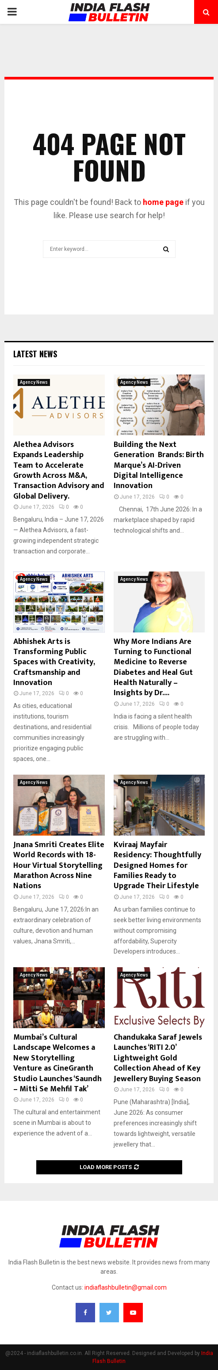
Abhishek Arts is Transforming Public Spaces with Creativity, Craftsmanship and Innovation (54, 662)
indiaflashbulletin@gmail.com (125, 1287)
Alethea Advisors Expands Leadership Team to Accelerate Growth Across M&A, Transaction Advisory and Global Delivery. (58, 470)
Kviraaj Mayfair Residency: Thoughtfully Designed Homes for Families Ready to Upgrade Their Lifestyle (157, 865)
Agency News (34, 382)
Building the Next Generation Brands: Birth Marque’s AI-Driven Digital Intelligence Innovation (159, 465)
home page (163, 202)
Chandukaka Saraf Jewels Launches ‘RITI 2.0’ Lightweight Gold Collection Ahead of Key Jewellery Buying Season (158, 1058)
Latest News (35, 354)
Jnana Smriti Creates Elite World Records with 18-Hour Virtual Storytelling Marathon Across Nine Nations (58, 865)
